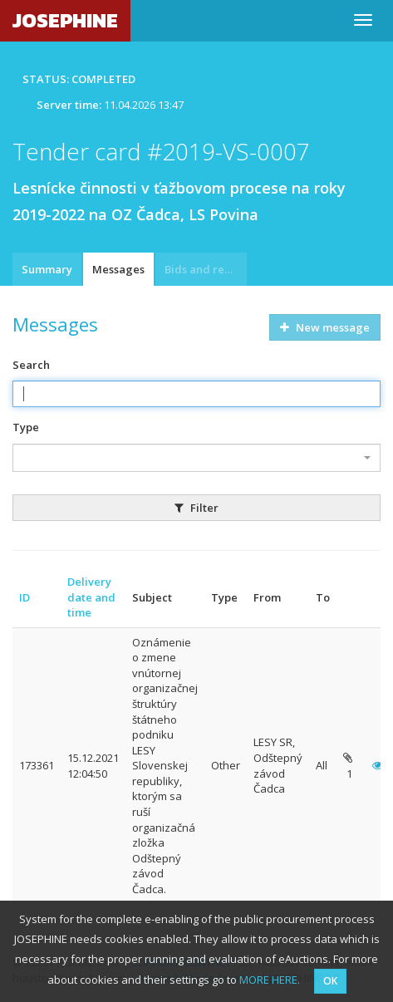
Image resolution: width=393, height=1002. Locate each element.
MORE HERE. (269, 979)
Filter (196, 507)
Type (25, 427)
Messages (118, 269)
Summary (47, 269)
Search (31, 364)
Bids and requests (206, 269)
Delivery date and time (91, 597)
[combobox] (196, 458)
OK (330, 981)
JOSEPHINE (65, 20)
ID (24, 597)
